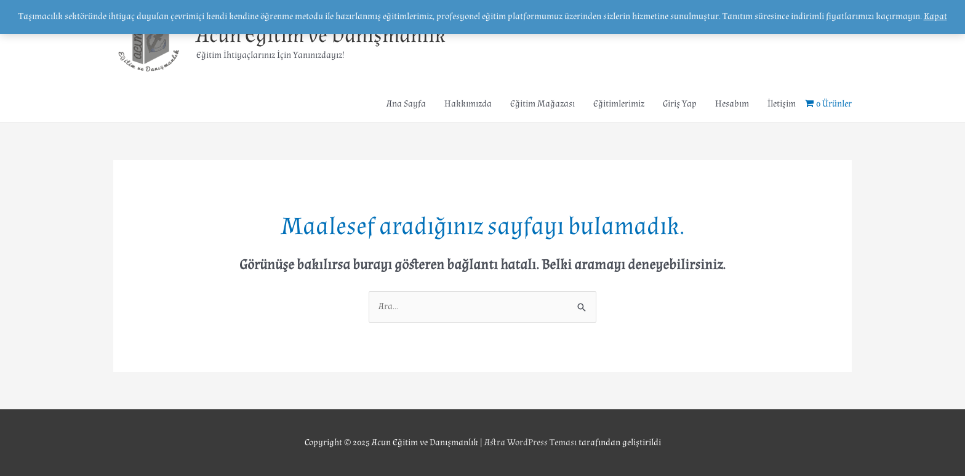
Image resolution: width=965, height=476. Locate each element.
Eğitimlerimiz (618, 104)
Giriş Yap (680, 104)
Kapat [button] (935, 16)
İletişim (781, 104)
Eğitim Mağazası (542, 104)
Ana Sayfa (406, 104)
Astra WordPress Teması (530, 442)
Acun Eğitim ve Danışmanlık (321, 35)
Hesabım (732, 104)
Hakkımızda (468, 104)
